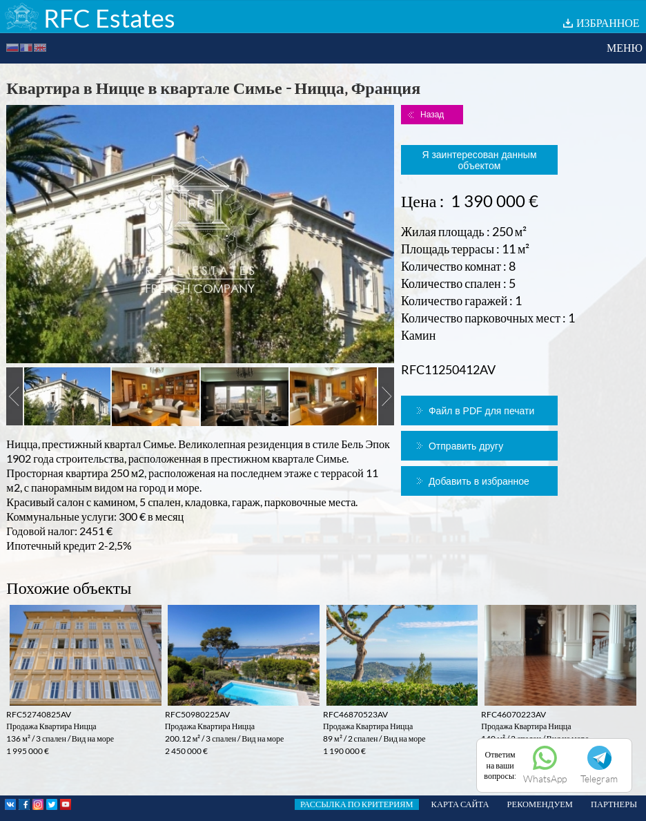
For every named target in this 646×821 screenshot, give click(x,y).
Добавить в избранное (479, 481)
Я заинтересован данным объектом (479, 160)
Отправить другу (466, 446)
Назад (432, 114)
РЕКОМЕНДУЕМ (540, 804)
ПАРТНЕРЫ (614, 804)
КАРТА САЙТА (460, 804)
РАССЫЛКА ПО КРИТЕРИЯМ (356, 804)
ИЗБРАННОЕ (608, 22)
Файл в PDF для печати (481, 410)
